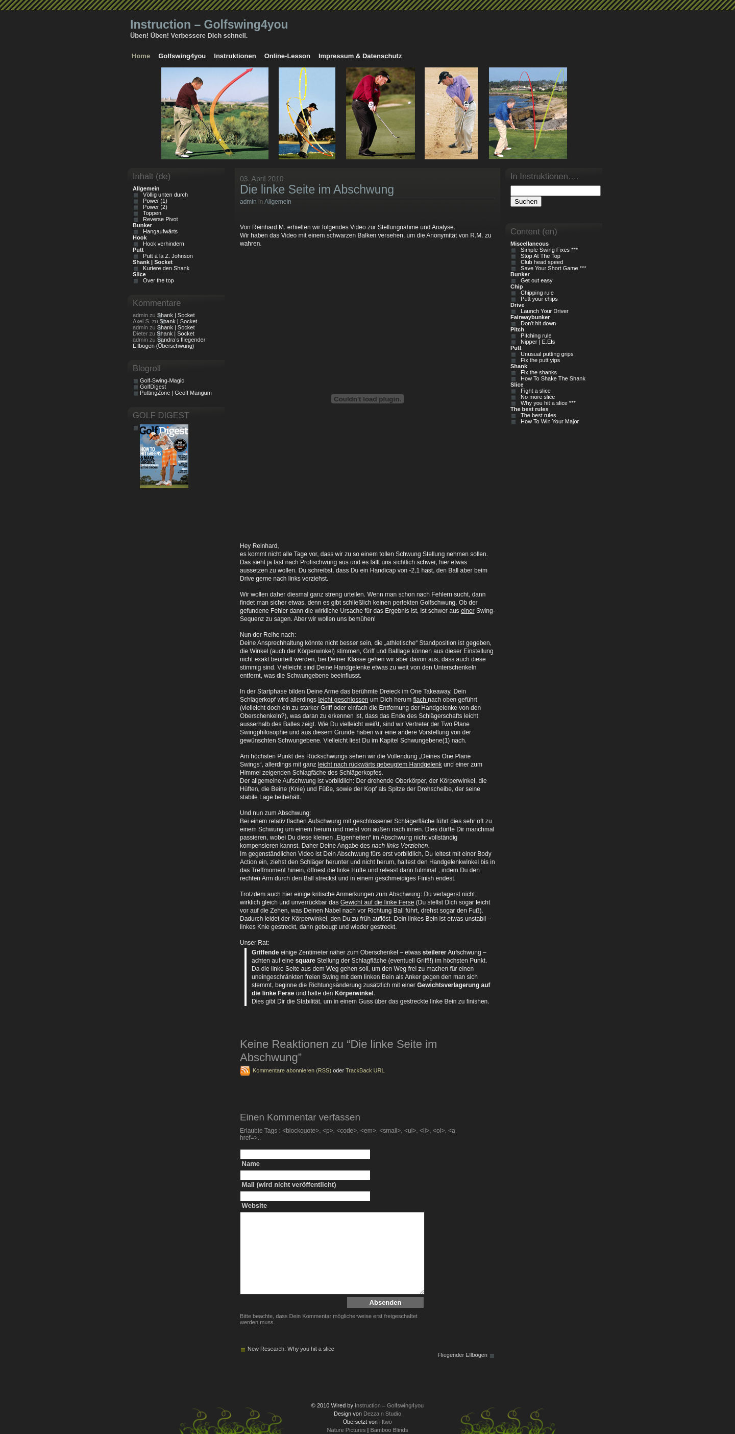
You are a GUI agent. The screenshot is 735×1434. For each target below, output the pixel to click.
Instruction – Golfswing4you (209, 24)
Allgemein (277, 201)
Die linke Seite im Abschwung (317, 189)
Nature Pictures (346, 1430)
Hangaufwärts (159, 231)
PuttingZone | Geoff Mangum (176, 393)
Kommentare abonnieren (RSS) (292, 1070)
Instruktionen (235, 56)
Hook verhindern (162, 244)
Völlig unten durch (164, 195)
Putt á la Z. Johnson (166, 256)
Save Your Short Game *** (552, 268)
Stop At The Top (539, 256)
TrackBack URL (365, 1070)
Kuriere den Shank (164, 268)
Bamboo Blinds (389, 1430)
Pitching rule (535, 335)
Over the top (157, 280)
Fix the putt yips (539, 360)
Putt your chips (538, 299)
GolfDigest (153, 387)
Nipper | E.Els (536, 342)
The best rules (537, 415)
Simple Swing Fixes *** (548, 250)
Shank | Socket (176, 315)
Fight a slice (534, 391)
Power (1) (153, 201)
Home (141, 56)
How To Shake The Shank (551, 378)
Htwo (385, 1422)
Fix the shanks (537, 372)
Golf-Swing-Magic (162, 380)
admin (248, 201)
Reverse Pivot (159, 219)
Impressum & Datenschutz (360, 56)
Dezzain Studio (382, 1414)
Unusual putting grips (545, 354)
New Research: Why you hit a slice (291, 1349)
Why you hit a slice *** (547, 403)
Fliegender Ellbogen (462, 1355)
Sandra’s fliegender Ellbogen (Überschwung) (169, 343)
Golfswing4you (182, 56)
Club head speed (540, 262)
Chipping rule (536, 293)
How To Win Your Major (548, 421)
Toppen (150, 213)
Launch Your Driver (543, 311)
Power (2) (153, 207)
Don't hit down (537, 323)
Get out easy (535, 280)
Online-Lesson (287, 56)
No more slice (536, 397)
